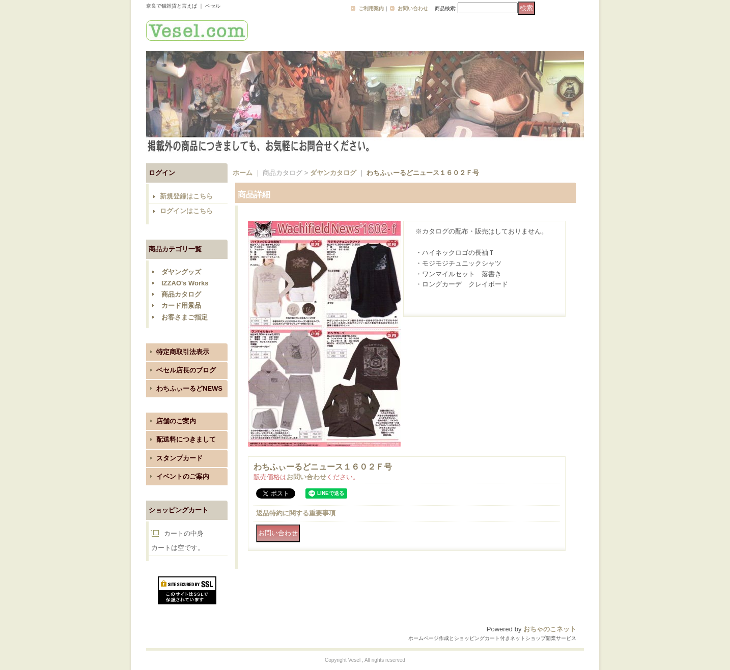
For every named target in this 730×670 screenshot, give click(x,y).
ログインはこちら (186, 211)
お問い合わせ (413, 8)
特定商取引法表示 (182, 352)
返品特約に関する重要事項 (295, 513)
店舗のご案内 (176, 421)
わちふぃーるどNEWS (189, 388)
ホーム (242, 173)
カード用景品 (181, 305)
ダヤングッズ (181, 272)
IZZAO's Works (184, 283)
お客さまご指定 (184, 317)
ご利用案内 (371, 8)
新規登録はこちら (186, 196)
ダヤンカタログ (333, 173)
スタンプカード (179, 458)
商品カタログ (181, 294)
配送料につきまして (186, 439)
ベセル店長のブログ (186, 370)
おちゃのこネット (549, 629)
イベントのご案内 (182, 476)
